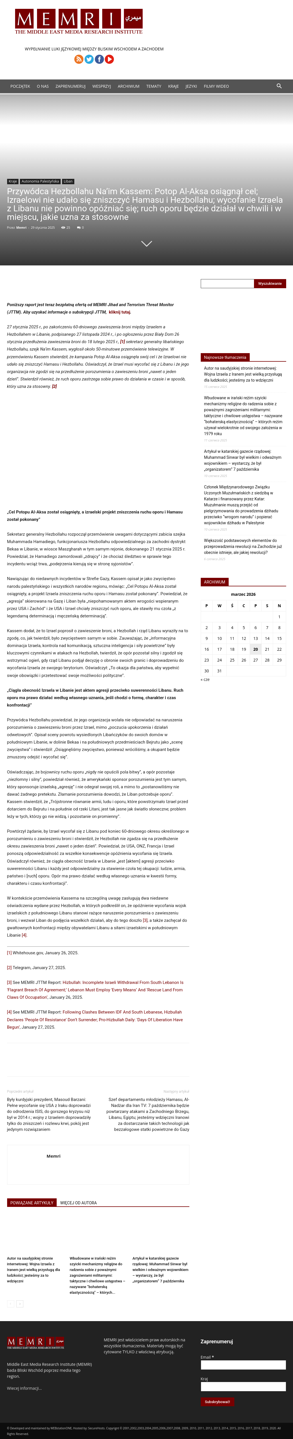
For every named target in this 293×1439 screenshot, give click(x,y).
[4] (9, 1012)
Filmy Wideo (216, 86)
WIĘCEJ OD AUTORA (78, 1203)
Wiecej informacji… (24, 1388)
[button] (279, 86)
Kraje (173, 86)
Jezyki (191, 86)
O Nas (43, 86)
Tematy (153, 86)
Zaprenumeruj (70, 86)
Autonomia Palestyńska (40, 181)
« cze (205, 679)
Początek (20, 86)
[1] (9, 952)
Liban (68, 181)
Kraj (204, 1378)
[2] (9, 967)
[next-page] (19, 1303)
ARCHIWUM (129, 86)
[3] (145, 920)
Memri (21, 227)
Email (207, 1357)
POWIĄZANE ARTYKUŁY (32, 1203)
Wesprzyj (102, 86)
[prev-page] (10, 1303)
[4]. (24, 935)
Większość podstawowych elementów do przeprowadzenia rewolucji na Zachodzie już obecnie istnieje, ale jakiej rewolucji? (243, 546)
